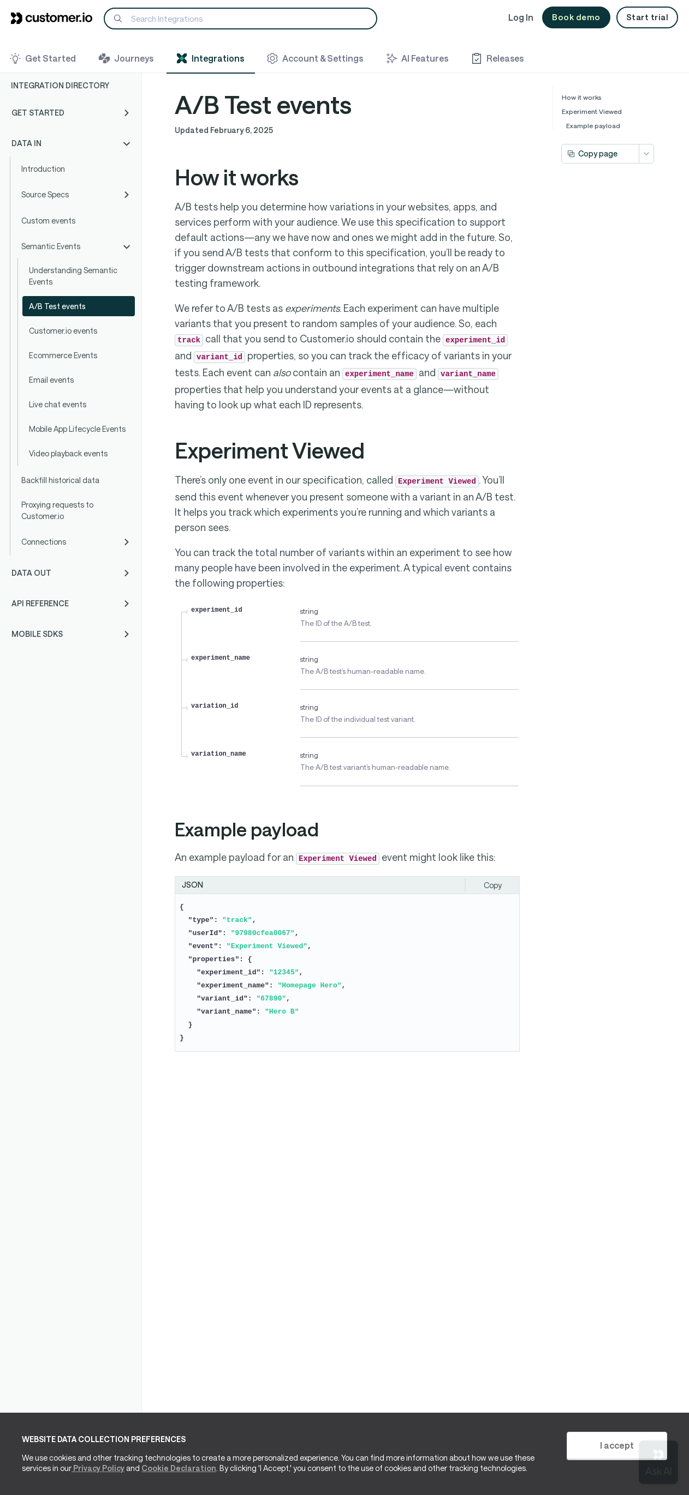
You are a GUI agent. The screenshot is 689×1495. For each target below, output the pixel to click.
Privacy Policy (98, 1468)
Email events (51, 379)
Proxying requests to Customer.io (57, 510)
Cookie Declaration (178, 1468)
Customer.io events (63, 330)
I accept (617, 1445)
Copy (493, 885)
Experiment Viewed (592, 111)
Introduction (43, 168)
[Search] (240, 18)
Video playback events (68, 453)
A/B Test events (57, 306)
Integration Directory (60, 85)
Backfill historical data (60, 480)
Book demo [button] (576, 17)
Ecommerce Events (63, 355)
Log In (520, 17)
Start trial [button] (647, 17)
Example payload (593, 125)
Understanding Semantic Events (73, 276)
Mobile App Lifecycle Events (77, 428)
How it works (582, 97)
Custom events (48, 220)
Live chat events (57, 404)
